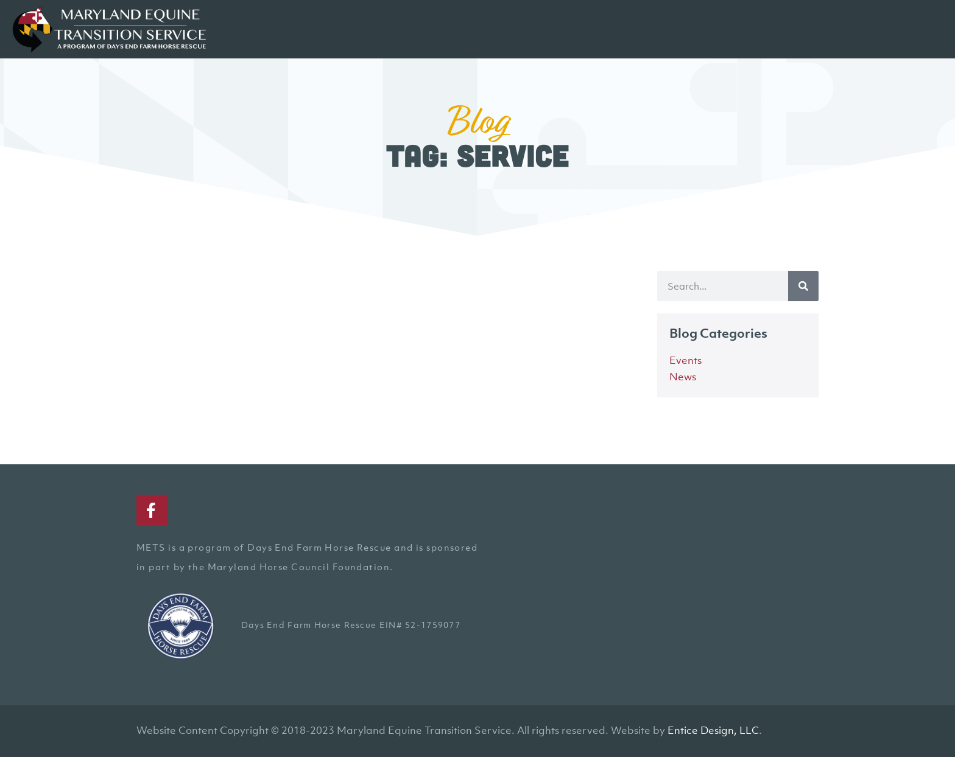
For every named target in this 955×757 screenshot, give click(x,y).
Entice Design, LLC (713, 730)
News (682, 376)
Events (685, 360)
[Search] (803, 286)
